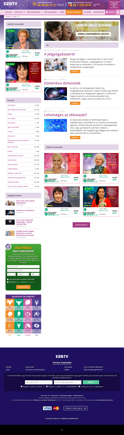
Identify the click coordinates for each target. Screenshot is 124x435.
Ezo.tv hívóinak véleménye (93, 367)
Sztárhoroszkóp (13, 182)
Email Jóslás (29, 367)
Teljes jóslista (81, 225)
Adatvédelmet (30, 282)
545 (37, 55)
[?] (44, 387)
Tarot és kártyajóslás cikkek (18, 186)
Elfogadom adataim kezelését (34, 387)
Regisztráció (99, 12)
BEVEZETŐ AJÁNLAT (74, 12)
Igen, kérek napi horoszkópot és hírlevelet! (20, 279)
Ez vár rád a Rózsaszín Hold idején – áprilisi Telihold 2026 (24, 222)
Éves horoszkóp (50, 12)
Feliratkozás (23, 287)
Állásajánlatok (78, 395)
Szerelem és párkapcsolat (17, 178)
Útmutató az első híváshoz (35, 370)
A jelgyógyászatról (59, 54)
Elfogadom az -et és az (20, 282)
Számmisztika (13, 164)
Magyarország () (75, 408)
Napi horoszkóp (33, 12)
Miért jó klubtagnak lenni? (93, 370)
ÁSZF (19, 282)
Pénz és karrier (13, 147)
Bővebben (75, 71)
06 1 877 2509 (114, 7)
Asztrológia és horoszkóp (17, 110)
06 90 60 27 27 (53, 182)
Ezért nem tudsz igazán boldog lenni (25, 202)
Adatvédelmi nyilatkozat (105, 400)
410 (114, 213)
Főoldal (8, 12)
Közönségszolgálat (66, 395)
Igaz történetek (13, 127)
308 (76, 179)
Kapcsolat (54, 395)
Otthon (10, 132)
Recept (10, 151)
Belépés (110, 12)
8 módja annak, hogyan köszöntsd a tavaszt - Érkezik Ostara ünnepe (25, 233)
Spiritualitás (50, 50)
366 (37, 88)
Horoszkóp (11, 123)
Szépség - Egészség (61, 50)
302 (76, 213)
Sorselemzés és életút (15, 156)
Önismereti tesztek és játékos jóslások (18, 141)
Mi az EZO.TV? (45, 395)
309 (114, 179)
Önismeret (11, 136)
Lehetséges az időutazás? (65, 114)
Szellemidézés (13, 169)
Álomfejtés (11, 105)
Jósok (8, 370)
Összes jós (19, 12)
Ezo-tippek (11, 118)
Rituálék (87, 12)
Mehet (91, 382)
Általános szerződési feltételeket (45, 400)
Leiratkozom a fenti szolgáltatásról (91, 387)
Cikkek (62, 12)
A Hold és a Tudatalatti (25, 210)
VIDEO (88, 155)
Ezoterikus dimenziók (62, 83)
